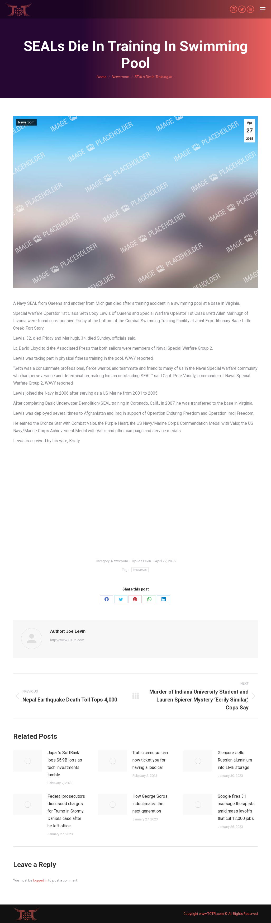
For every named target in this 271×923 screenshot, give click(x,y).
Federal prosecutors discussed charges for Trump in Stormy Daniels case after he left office (66, 811)
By (141, 561)
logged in (40, 880)
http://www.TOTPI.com (67, 640)
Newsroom (26, 122)
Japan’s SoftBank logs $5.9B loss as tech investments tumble (64, 763)
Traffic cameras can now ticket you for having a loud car (150, 760)
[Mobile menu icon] (262, 9)
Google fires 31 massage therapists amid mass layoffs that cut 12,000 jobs (236, 807)
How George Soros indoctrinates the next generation (150, 804)
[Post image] (27, 761)
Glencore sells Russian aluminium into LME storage (235, 760)
